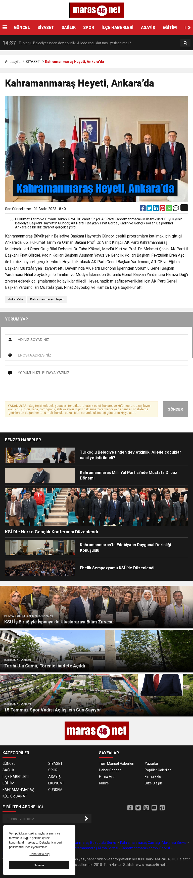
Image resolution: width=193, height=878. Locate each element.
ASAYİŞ (148, 27)
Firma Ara (107, 777)
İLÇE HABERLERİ (117, 27)
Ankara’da (15, 299)
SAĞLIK (69, 27)
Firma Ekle (153, 777)
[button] (189, 27)
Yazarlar (151, 764)
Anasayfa (13, 62)
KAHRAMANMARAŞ (18, 790)
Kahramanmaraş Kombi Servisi (145, 848)
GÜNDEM (55, 790)
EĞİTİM (170, 27)
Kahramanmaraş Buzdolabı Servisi (90, 843)
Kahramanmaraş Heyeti (47, 299)
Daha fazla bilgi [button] (39, 854)
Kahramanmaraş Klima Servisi (94, 848)
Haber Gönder (110, 770)
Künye (104, 783)
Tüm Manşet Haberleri (116, 764)
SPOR (88, 27)
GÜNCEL (22, 27)
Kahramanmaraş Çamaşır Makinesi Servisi (153, 843)
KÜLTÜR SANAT (15, 796)
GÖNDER (175, 409)
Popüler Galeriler (158, 770)
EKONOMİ (56, 783)
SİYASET (45, 27)
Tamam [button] (39, 865)
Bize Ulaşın (153, 783)
